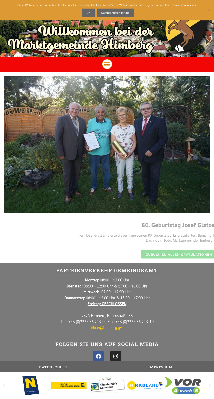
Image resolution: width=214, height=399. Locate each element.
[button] (107, 64)
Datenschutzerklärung (115, 13)
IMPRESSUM (161, 367)
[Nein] (209, 10)
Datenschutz (53, 367)
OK (88, 13)
